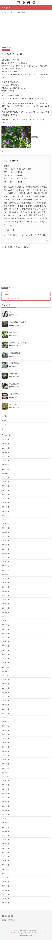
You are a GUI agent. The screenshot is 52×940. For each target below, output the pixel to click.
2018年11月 (6, 823)
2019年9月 (5, 781)
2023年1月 (5, 612)
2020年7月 (5, 738)
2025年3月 (5, 503)
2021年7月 (5, 688)
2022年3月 (5, 654)
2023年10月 (6, 574)
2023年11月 (6, 570)
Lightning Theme (24, 933)
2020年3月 (5, 755)
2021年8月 (5, 684)
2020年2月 (5, 760)
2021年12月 (6, 667)
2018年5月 (5, 848)
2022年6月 (5, 642)
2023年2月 (5, 608)
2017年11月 (6, 873)
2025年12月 (6, 465)
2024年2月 (5, 557)
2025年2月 (5, 507)
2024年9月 (5, 528)
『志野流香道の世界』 (18, 322)
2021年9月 (5, 679)
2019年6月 (5, 793)
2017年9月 (5, 882)
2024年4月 (5, 549)
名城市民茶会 (15, 353)
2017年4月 (5, 903)
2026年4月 (5, 448)
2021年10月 (6, 675)
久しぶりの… (15, 404)
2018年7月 (5, 839)
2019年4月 (5, 802)
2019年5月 (5, 797)
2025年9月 (5, 477)
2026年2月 (5, 456)
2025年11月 (6, 469)
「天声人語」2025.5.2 (12, 299)
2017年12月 (6, 869)
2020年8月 (5, 734)
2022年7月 (5, 637)
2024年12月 (6, 515)
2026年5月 (5, 444)
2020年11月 (6, 722)
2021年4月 (5, 700)
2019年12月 (6, 768)
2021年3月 (5, 705)
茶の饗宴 (13, 332)
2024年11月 (6, 519)
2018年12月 (6, 818)
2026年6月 (5, 439)
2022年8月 (5, 633)
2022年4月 (5, 650)
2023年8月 (5, 583)
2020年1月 (5, 764)
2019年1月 (5, 814)
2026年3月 (5, 452)
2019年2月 (5, 810)
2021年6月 (5, 692)
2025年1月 (5, 511)
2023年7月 (5, 587)
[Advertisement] (26, 29)
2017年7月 (5, 890)
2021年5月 (5, 696)
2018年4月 (5, 852)
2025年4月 (5, 498)
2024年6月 (5, 540)
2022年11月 (6, 621)
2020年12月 (6, 717)
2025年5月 (5, 494)
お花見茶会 (14, 363)
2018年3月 (5, 856)
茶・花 (4, 425)
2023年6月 (5, 591)
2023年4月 (5, 599)
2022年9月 (5, 629)
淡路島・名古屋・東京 (18, 343)
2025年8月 (5, 481)
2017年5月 (5, 898)
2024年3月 (5, 553)
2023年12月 (6, 566)
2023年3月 (5, 604)
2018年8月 (5, 835)
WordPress (14, 933)
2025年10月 (6, 473)
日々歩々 (5, 50)
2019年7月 (5, 789)
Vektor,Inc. (23, 935)
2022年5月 (5, 646)
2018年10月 (6, 827)
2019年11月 (6, 772)
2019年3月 (5, 806)
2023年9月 (5, 578)
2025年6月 (5, 490)
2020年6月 (5, 743)
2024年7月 (5, 536)
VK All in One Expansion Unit (38, 933)
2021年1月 (5, 713)
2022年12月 (6, 616)
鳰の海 (7, 294)
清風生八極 (14, 384)
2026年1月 (5, 460)
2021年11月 (6, 671)
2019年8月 (5, 785)
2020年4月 (5, 751)
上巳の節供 (14, 394)
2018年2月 (5, 861)
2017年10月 (6, 877)
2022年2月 (5, 658)
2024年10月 (6, 524)
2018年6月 (5, 844)
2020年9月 (5, 730)
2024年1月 (5, 561)
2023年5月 (5, 595)
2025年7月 (5, 486)
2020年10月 (6, 726)
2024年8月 (5, 532)
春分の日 (13, 373)
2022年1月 (5, 663)
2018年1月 (5, 865)
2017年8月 (5, 886)
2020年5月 (5, 747)
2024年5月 (5, 545)
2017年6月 (5, 894)
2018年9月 (5, 831)
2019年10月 (6, 776)
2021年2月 (5, 709)
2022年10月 (6, 625)
